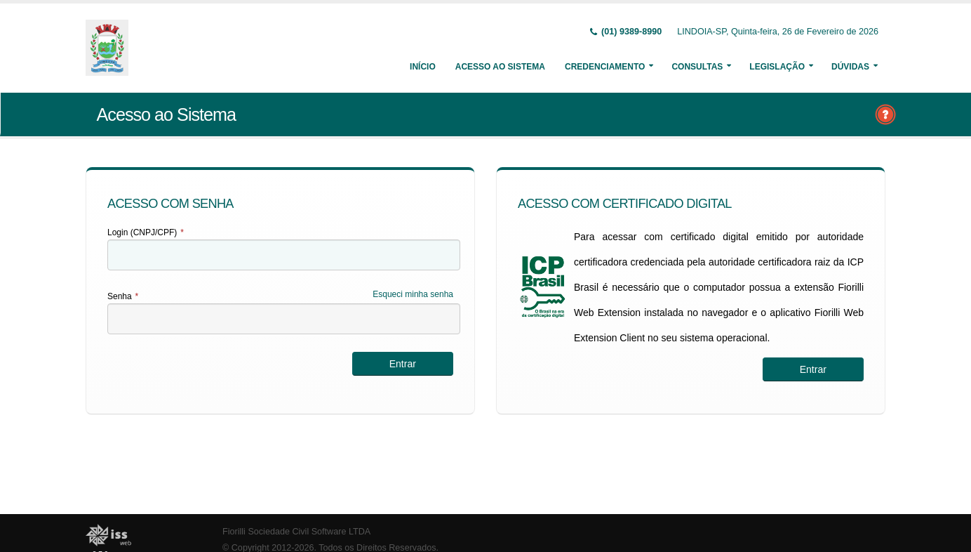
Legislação (777, 67)
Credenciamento (605, 67)
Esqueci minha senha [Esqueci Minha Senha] (413, 294)
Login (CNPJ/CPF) (145, 232)
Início (423, 67)
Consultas (697, 67)
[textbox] (283, 254)
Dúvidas (850, 67)
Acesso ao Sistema (500, 67)
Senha (122, 296)
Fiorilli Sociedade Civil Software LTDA (296, 532)
